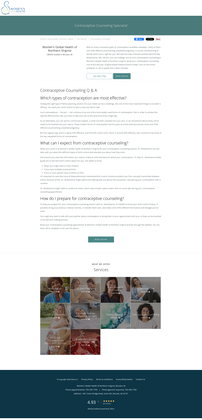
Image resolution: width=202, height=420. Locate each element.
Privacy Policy (87, 379)
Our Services (82, 39)
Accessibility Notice (124, 379)
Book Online (122, 76)
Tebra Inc (74, 379)
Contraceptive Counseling (100, 39)
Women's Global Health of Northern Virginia (56, 39)
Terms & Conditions (104, 379)
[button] (100, 76)
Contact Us (140, 379)
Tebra (112, 409)
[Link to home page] (12, 8)
